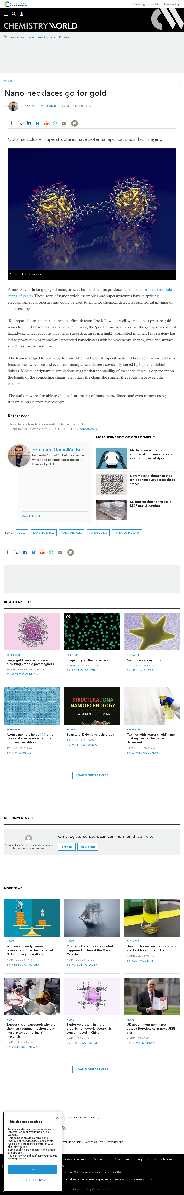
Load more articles (92, 775)
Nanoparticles (72, 532)
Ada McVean (142, 960)
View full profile (32, 516)
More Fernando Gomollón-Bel (124, 437)
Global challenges (160, 1159)
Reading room (47, 37)
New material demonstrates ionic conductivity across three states (152, 480)
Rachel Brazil (84, 670)
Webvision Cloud (102, 1189)
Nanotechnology (127, 532)
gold (22, 532)
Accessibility (94, 1142)
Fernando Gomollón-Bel (39, 105)
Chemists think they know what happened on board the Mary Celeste (90, 950)
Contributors (76, 1117)
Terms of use (72, 1142)
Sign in (67, 846)
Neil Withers (143, 670)
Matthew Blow (25, 674)
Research (13, 655)
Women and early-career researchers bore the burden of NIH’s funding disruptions (30, 950)
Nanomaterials (43, 532)
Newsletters (16, 37)
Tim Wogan (21, 752)
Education (154, 4)
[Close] (57, 1118)
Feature (72, 655)
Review (71, 729)
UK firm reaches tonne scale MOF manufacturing (150, 503)
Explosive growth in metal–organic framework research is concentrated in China (89, 1028)
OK (33, 1169)
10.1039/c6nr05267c (82, 429)
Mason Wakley (85, 964)
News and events (74, 1159)
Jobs (31, 37)
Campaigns (100, 1159)
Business (133, 941)
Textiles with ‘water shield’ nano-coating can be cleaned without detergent (151, 738)
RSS (93, 1117)
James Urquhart (146, 752)
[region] (32, 1152)
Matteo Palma (84, 745)
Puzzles (64, 37)
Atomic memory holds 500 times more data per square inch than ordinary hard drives (31, 738)
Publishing (138, 4)
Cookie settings (33, 1179)
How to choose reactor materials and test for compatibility (151, 948)
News (8, 81)
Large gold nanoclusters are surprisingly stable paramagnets (30, 662)
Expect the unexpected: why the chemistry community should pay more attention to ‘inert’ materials (31, 1030)
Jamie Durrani (144, 1043)
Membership (172, 4)
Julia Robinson (25, 1047)
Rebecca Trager (26, 964)
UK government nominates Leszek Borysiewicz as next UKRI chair (151, 1028)
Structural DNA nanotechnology (90, 734)
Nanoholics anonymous (144, 660)
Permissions (115, 1142)
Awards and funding (128, 1159)
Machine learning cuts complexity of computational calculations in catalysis (151, 454)
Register (88, 846)
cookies (148, 1179)
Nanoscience (98, 532)
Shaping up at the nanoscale (88, 660)
